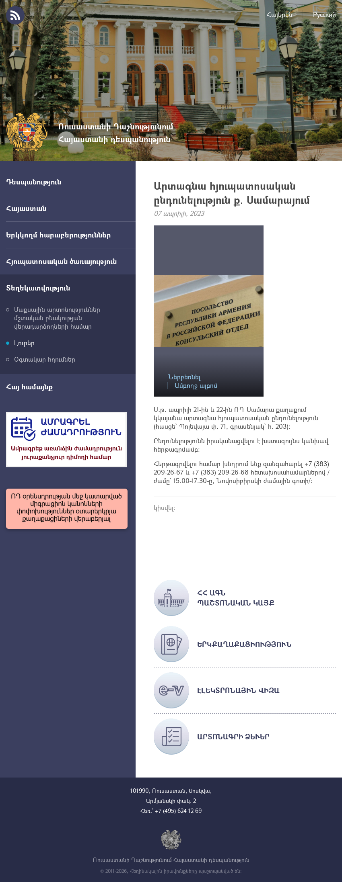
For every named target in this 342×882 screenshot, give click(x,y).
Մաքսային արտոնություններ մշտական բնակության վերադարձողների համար (57, 317)
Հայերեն (280, 14)
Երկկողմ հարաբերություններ (58, 234)
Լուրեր (24, 342)
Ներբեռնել (184, 377)
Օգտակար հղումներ (44, 359)
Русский (324, 14)
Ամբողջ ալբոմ (196, 385)
